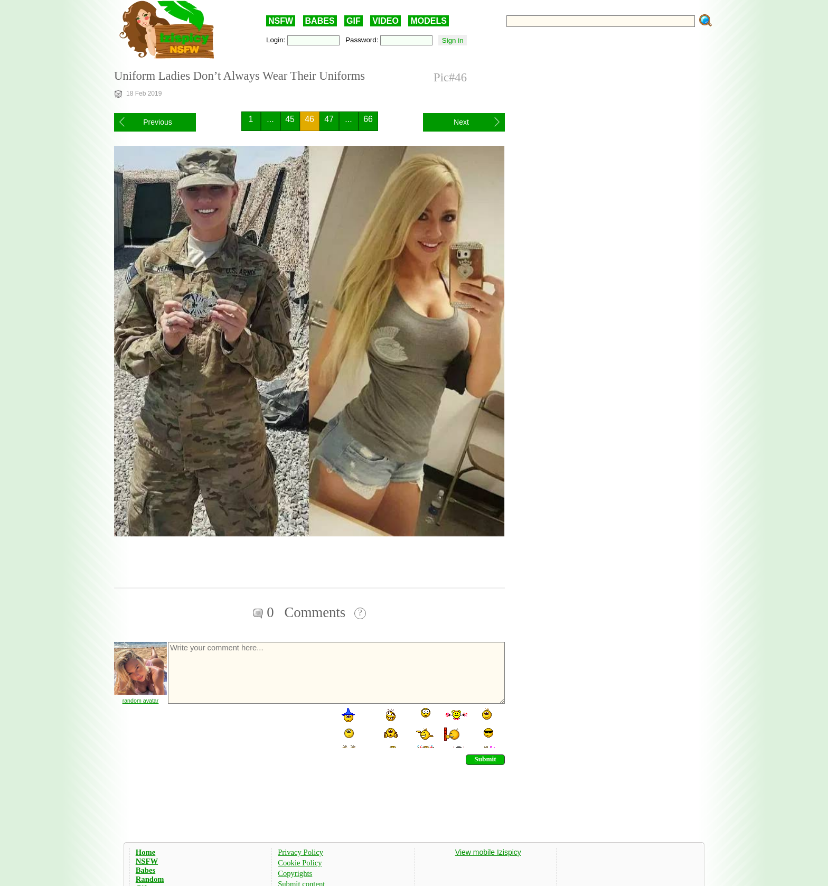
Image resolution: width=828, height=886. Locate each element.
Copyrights (295, 873)
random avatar (141, 700)
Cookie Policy (300, 863)
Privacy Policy (300, 852)
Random (150, 879)
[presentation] (247, 727)
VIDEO (385, 20)
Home (145, 852)
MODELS (428, 20)
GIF (353, 20)
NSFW (280, 20)
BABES (320, 20)
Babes (145, 870)
